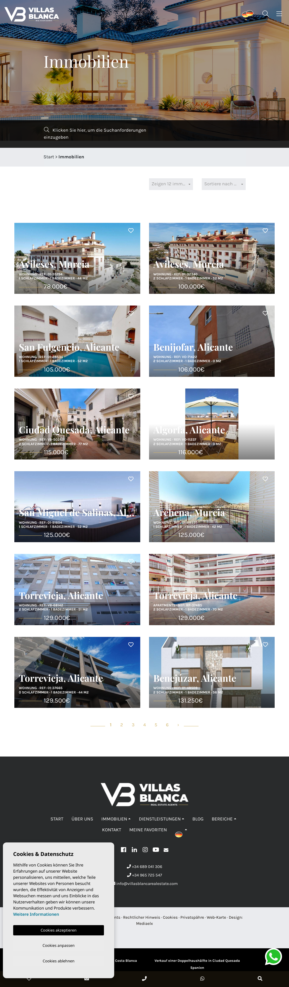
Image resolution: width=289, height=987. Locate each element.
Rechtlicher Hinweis (141, 917)
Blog (198, 819)
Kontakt (111, 830)
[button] (181, 830)
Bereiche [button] (222, 819)
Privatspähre (192, 917)
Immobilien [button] (114, 819)
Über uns (82, 819)
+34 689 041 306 (144, 866)
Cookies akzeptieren (59, 929)
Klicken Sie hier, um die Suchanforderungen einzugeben (95, 133)
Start (49, 157)
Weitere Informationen (36, 913)
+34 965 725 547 (144, 875)
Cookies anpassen (58, 944)
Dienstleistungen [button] (160, 819)
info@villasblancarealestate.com (144, 883)
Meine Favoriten (148, 830)
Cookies (170, 917)
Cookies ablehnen (59, 960)
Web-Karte (216, 917)
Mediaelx (144, 923)
